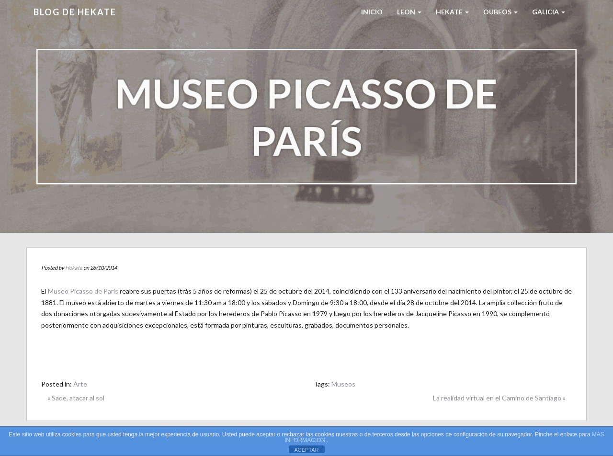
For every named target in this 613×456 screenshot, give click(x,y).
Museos (343, 384)
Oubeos (500, 12)
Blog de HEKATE (75, 12)
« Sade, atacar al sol (75, 398)
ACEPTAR (306, 450)
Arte (80, 384)
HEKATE (452, 12)
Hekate (73, 267)
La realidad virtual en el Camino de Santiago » (499, 398)
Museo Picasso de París (83, 291)
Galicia (548, 12)
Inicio (372, 12)
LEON (409, 12)
